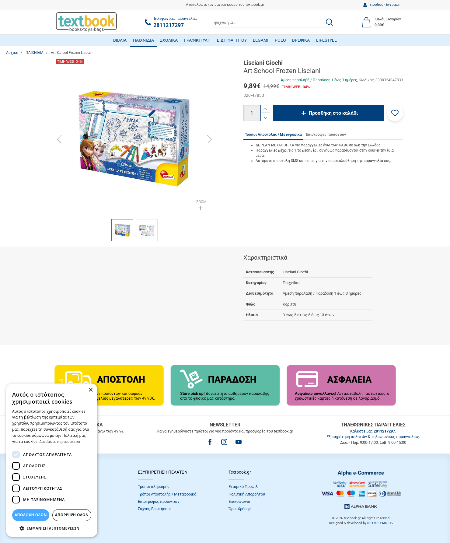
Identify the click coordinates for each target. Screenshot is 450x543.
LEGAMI (260, 40)
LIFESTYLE (326, 40)
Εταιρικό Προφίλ (243, 486)
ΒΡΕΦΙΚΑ (301, 40)
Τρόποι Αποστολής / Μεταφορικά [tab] (273, 134)
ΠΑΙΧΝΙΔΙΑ (143, 40)
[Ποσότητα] (251, 113)
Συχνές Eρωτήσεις (154, 508)
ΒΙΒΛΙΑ (120, 40)
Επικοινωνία (239, 501)
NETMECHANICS (380, 523)
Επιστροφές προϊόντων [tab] (326, 134)
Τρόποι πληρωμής (153, 486)
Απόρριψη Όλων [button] (72, 514)
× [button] (90, 390)
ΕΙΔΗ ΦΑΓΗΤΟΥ (232, 40)
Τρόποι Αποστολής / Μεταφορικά (167, 494)
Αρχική (12, 53)
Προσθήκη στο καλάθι (333, 113)
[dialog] (51, 460)
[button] (395, 113)
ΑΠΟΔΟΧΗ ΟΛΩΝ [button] (31, 514)
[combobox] (274, 22)
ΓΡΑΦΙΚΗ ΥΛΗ (197, 40)
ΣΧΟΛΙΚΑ (169, 40)
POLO (280, 40)
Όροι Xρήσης (239, 508)
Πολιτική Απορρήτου (246, 494)
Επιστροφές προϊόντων (158, 501)
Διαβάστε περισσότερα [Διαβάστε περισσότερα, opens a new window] (60, 441)
